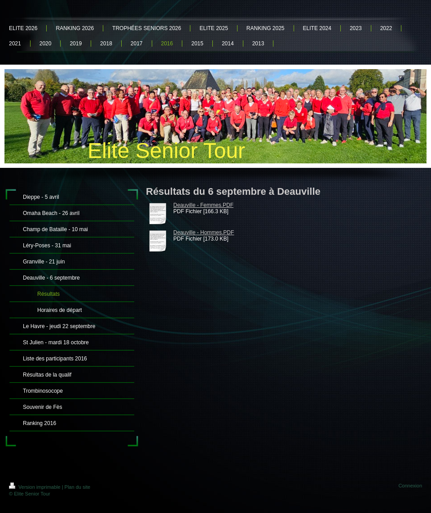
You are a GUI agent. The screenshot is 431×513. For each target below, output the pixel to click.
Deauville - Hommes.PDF (203, 232)
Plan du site (77, 487)
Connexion (410, 485)
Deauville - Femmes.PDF (203, 205)
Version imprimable (35, 487)
